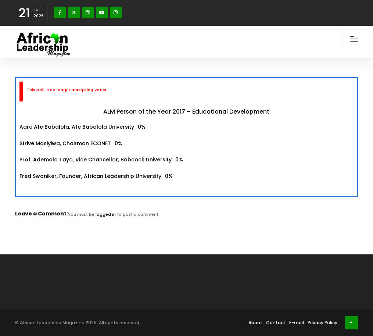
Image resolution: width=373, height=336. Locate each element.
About (255, 322)
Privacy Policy (322, 322)
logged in (106, 214)
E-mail (296, 322)
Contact (276, 322)
